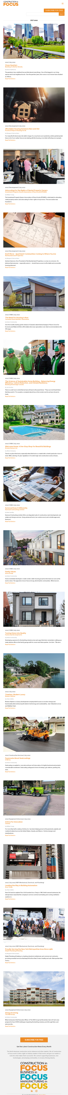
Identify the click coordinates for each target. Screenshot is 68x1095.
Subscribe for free (54, 10)
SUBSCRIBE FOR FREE (34, 1040)
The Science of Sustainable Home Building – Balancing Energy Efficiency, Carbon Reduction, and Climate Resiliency (34, 381)
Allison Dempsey (11, 451)
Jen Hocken (10, 387)
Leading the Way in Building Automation (34, 885)
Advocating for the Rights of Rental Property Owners (34, 190)
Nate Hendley (10, 512)
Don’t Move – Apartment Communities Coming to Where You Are (34, 253)
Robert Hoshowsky (12, 322)
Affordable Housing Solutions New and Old (34, 128)
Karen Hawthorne (11, 69)
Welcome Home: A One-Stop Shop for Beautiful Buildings (34, 446)
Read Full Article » (10, 78)
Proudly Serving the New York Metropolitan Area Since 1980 (34, 948)
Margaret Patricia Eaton (13, 133)
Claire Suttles (10, 699)
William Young (10, 194)
